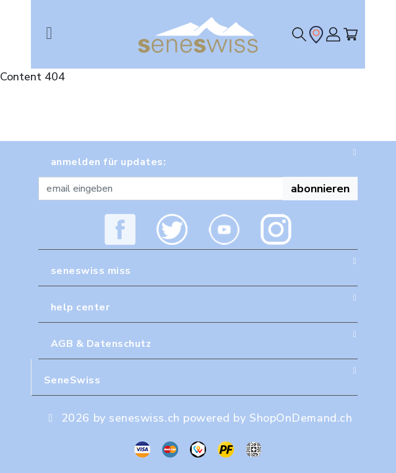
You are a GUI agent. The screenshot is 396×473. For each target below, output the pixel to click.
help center (80, 307)
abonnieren (320, 188)
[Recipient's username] (160, 188)
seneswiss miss (91, 271)
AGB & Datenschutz (101, 344)
